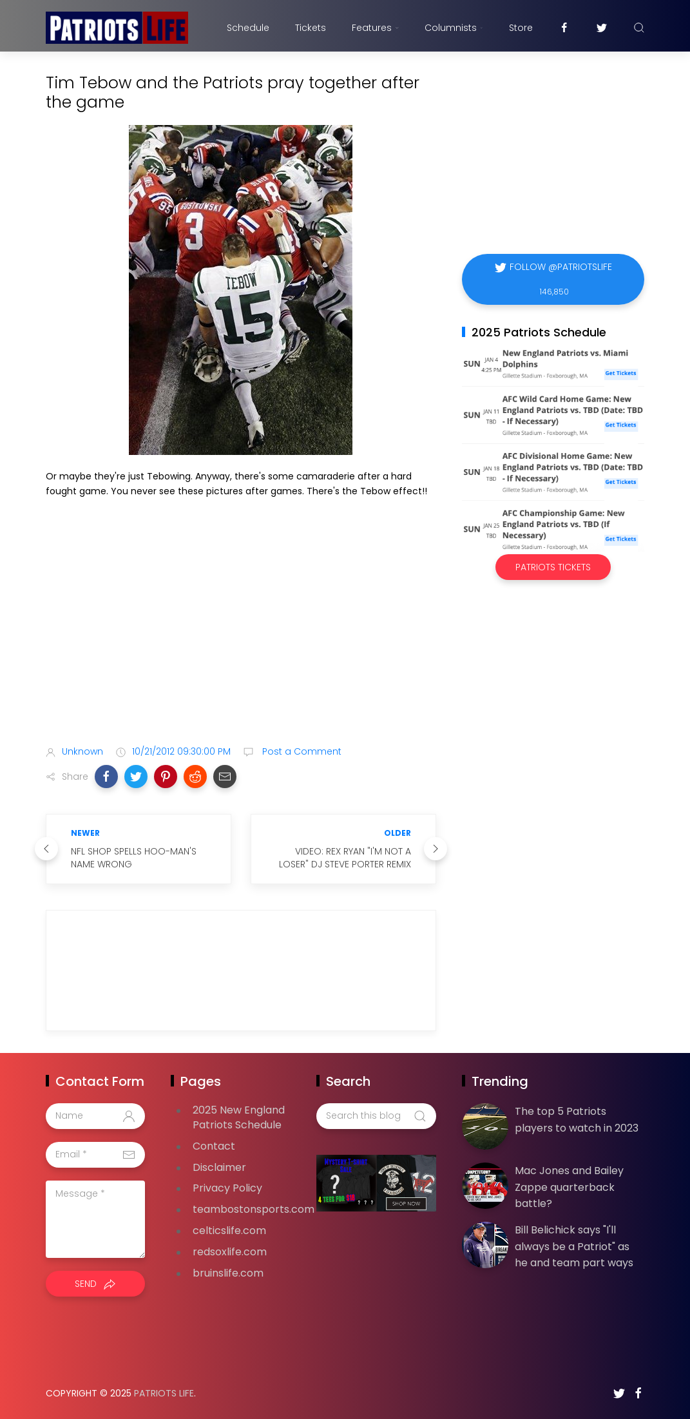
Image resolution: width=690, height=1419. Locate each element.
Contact (214, 1146)
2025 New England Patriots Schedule (239, 1117)
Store (521, 27)
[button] (106, 776)
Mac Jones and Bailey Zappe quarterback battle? (569, 1187)
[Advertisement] (241, 633)
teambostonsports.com (253, 1209)
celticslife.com (229, 1230)
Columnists (454, 27)
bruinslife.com (228, 1273)
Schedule (248, 27)
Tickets (310, 27)
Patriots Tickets (553, 567)
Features (375, 27)
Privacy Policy (227, 1188)
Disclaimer (219, 1167)
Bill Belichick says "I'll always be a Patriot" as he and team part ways (574, 1246)
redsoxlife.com (230, 1251)
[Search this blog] (376, 1116)
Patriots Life (164, 1393)
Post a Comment (300, 751)
